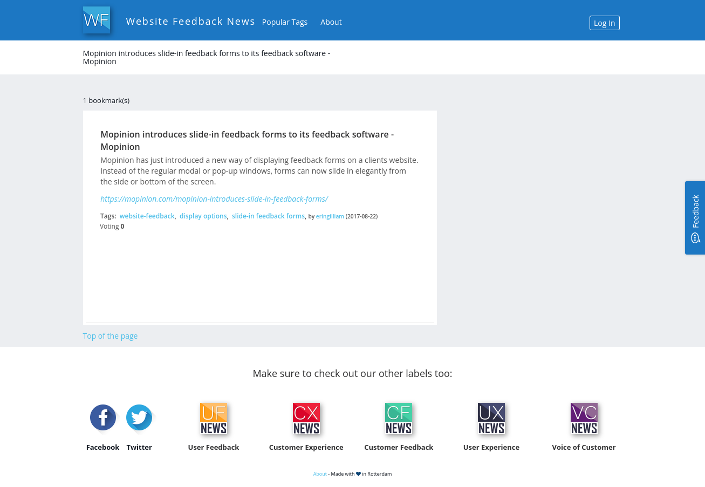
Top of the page (110, 336)
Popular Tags (284, 22)
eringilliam (330, 216)
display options (203, 216)
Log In (604, 23)
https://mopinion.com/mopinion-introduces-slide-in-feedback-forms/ (213, 199)
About (330, 22)
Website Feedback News (191, 21)
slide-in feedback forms (268, 216)
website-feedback (147, 216)
